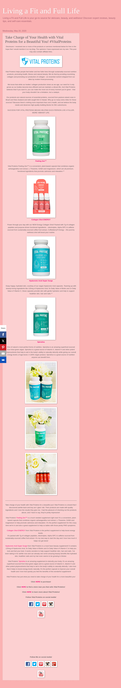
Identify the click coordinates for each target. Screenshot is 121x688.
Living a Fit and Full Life (41, 11)
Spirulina (41, 342)
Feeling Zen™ (41, 161)
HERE (38, 582)
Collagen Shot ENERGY (41, 220)
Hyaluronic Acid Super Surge (41, 281)
